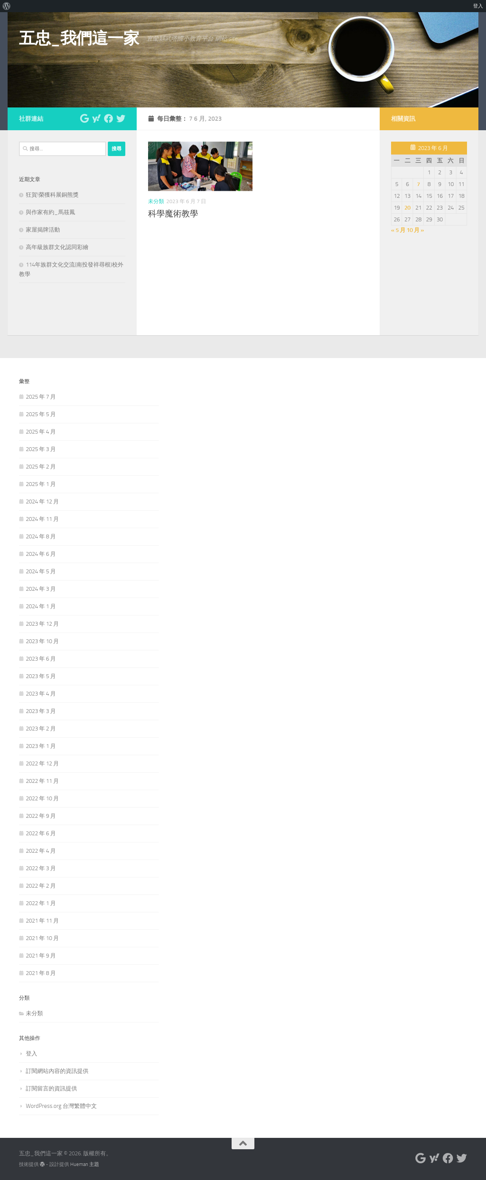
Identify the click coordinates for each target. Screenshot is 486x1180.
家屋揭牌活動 (43, 229)
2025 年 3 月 (41, 449)
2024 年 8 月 (41, 536)
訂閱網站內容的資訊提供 (57, 1071)
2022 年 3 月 (41, 868)
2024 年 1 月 (41, 606)
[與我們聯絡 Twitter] (120, 118)
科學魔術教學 (173, 214)
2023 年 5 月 (41, 676)
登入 (31, 1053)
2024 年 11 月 (42, 519)
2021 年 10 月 (42, 938)
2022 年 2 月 (41, 885)
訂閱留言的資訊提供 (51, 1088)
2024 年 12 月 (42, 501)
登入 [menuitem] (478, 6)
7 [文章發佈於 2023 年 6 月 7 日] (418, 184)
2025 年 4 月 (41, 431)
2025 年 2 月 (41, 466)
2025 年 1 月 (41, 484)
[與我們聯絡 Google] (84, 118)
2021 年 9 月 (41, 955)
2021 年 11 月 (42, 920)
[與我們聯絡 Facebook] (108, 118)
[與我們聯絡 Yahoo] (96, 118)
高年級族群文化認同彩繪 (57, 247)
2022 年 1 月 (41, 903)
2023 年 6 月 (41, 658)
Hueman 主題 (84, 1164)
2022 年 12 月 (42, 763)
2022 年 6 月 (41, 833)
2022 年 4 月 (41, 850)
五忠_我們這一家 (79, 38)
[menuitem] (6, 6)
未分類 (156, 201)
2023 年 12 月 (42, 623)
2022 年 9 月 (41, 815)
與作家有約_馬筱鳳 (50, 212)
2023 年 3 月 (41, 711)
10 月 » (415, 230)
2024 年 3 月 (41, 588)
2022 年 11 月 (42, 781)
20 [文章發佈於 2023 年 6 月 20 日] (407, 207)
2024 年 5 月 (41, 571)
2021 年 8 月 (41, 973)
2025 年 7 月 (41, 396)
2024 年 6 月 (41, 554)
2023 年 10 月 (42, 641)
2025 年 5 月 (41, 414)
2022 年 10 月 (42, 798)
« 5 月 (398, 230)
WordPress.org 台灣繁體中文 (61, 1106)
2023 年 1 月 (41, 746)
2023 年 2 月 (41, 728)
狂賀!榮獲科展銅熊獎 (52, 194)
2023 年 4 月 (41, 693)
